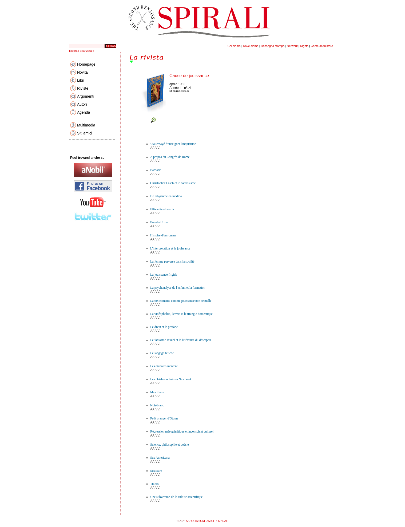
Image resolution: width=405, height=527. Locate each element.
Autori (82, 104)
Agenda (83, 112)
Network (292, 45)
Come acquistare (322, 45)
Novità (82, 72)
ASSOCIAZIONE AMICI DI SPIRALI (207, 521)
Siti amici (84, 133)
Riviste (82, 88)
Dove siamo (251, 45)
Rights (304, 45)
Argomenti (85, 96)
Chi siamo (234, 45)
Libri (80, 80)
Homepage (86, 64)
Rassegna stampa (273, 45)
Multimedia (86, 125)
